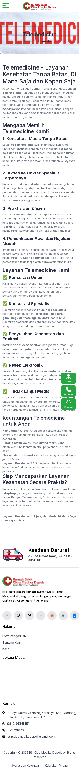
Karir (5, 649)
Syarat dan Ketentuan (26, 765)
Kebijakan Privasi (56, 765)
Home (27, 41)
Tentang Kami (11, 642)
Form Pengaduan (14, 636)
